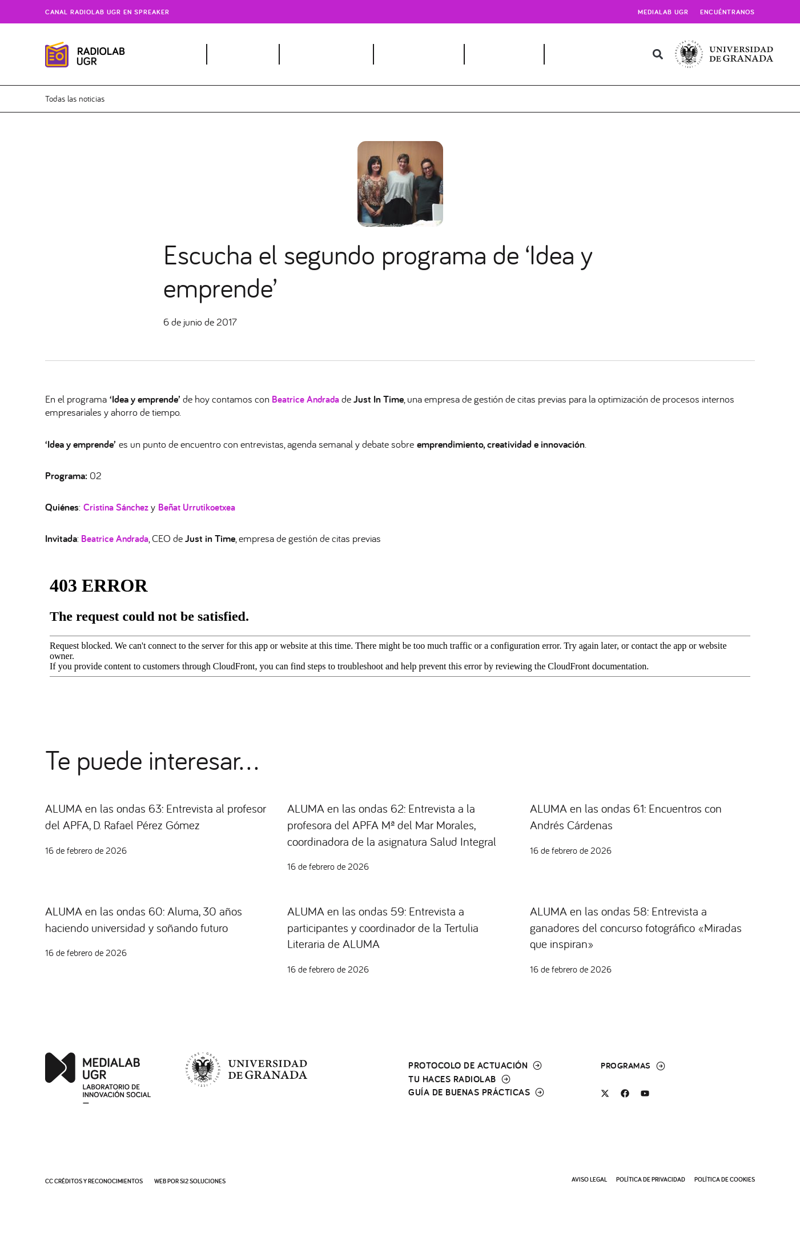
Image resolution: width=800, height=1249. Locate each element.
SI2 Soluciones (203, 1181)
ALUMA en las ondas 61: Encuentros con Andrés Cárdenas (639, 816)
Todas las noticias (76, 99)
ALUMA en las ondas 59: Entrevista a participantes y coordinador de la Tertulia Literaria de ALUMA (396, 943)
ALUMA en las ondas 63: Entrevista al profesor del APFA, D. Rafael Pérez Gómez (157, 816)
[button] (657, 54)
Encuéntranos (727, 11)
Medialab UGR (663, 11)
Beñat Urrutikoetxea (202, 506)
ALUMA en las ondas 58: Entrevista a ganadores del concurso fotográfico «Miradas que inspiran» (630, 943)
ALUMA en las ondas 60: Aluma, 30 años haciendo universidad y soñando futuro (157, 935)
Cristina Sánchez (117, 506)
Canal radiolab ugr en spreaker (107, 11)
